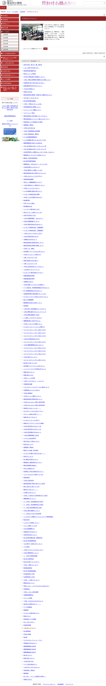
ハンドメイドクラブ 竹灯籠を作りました (34, 369)
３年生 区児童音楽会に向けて (31, 339)
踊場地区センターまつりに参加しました (34, 155)
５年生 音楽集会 (28, 393)
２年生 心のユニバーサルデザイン (32, 176)
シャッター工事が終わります (31, 209)
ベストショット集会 (29, 113)
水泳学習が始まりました (30, 534)
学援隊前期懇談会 (28, 595)
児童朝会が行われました (30, 643)
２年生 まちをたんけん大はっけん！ (33, 550)
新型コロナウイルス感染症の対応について (10, 58)
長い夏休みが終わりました (30, 459)
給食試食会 (26, 477)
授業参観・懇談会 (28, 125)
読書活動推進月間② (29, 275)
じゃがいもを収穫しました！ (31, 522)
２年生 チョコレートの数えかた (32, 254)
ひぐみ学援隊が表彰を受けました (32, 191)
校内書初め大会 (27, 206)
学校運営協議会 (7, 83)
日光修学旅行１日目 (29, 577)
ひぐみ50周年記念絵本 (9, 53)
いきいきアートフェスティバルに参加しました (36, 387)
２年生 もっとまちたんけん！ (31, 188)
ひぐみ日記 (15, 11)
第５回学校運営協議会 (29, 101)
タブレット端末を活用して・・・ (32, 414)
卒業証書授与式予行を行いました (32, 86)
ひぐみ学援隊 (6, 79)
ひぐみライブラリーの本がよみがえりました (35, 296)
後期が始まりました (29, 372)
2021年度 (5, 43)
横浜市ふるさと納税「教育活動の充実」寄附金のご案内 (10, 89)
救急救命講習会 (27, 568)
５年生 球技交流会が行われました (32, 224)
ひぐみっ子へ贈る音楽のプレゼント (33, 272)
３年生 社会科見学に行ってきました (33, 266)
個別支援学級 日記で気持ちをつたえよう (34, 173)
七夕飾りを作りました (29, 492)
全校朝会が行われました (30, 531)
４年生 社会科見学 (28, 480)
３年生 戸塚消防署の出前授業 (31, 131)
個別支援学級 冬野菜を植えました (32, 399)
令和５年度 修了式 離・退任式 (32, 64)
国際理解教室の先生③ (29, 646)
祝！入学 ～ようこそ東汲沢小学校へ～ (34, 676)
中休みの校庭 (27, 634)
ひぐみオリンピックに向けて (31, 420)
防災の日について (28, 444)
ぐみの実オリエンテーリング (31, 269)
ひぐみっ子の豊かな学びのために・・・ (34, 453)
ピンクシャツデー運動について (32, 110)
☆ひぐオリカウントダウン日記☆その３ (34, 351)
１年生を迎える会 (28, 661)
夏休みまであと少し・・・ (30, 489)
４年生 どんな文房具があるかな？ (32, 197)
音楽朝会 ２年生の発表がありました (33, 471)
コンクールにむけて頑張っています (33, 474)
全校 (45, 48)
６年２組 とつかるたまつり (31, 98)
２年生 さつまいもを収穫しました (32, 324)
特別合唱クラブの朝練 (29, 619)
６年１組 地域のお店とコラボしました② (34, 146)
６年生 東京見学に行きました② (32, 426)
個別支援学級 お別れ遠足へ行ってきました (35, 116)
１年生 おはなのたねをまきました (33, 601)
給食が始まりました (29, 658)
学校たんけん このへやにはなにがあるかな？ (36, 586)
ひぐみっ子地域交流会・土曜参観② (33, 227)
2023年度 (22, 11)
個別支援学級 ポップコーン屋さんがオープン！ (36, 119)
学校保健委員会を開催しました (32, 107)
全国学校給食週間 (28, 179)
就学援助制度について (9, 75)
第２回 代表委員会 (28, 559)
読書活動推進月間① (29, 278)
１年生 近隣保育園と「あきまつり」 (33, 218)
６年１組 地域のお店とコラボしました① (34, 149)
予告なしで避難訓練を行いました (32, 182)
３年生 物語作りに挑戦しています (32, 170)
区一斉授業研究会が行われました (32, 290)
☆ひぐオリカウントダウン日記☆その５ (34, 342)
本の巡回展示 (27, 631)
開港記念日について (29, 583)
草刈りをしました (28, 456)
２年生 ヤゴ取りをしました (31, 580)
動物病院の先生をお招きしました (32, 302)
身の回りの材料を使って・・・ (32, 604)
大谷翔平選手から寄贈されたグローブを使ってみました (38, 152)
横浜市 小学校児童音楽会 (30, 158)
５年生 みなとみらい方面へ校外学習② (34, 402)
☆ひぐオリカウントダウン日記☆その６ (34, 336)
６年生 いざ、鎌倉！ (29, 248)
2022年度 (5, 40)
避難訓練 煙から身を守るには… (32, 320)
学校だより (6, 23)
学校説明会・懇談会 (29, 670)
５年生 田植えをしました (30, 565)
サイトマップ (69, 684)
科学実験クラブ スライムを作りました (34, 366)
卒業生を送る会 (27, 92)
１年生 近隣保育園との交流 (31, 435)
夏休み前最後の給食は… (30, 465)
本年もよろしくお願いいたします (32, 212)
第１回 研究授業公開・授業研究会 (32, 537)
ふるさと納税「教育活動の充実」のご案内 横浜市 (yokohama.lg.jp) (10, 107)
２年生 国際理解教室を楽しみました (33, 345)
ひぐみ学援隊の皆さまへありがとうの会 (34, 140)
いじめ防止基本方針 (8, 63)
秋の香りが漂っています (30, 363)
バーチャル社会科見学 (29, 438)
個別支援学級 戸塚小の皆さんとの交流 (34, 483)
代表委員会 (26, 589)
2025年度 (5, 34)
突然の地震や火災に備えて (30, 260)
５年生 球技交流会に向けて (31, 236)
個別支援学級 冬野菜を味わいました (33, 242)
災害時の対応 (6, 71)
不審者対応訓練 (27, 384)
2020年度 (5, 46)
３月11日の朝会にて (29, 89)
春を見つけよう (27, 655)
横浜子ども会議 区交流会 (30, 450)
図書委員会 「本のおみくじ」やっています (35, 164)
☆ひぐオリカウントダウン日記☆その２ (34, 354)
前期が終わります (28, 375)
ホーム (3, 7)
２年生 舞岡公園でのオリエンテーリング (34, 312)
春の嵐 (25, 637)
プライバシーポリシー (49, 684)
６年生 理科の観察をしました (31, 510)
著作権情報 (60, 684)
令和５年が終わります (29, 215)
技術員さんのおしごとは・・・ (32, 408)
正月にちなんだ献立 (29, 203)
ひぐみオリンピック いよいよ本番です (34, 327)
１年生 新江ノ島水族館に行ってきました (34, 309)
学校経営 (5, 19)
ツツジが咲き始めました (30, 664)
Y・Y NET (10, 120)
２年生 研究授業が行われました (32, 432)
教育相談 (5, 67)
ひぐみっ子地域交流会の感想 (31, 194)
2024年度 (5, 37)
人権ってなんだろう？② (30, 257)
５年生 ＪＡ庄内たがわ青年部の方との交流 (35, 495)
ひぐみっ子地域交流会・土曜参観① (33, 230)
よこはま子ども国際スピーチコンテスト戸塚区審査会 (38, 516)
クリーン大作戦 (27, 598)
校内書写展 (26, 200)
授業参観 (25, 610)
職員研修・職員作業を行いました (32, 462)
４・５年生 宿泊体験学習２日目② (33, 504)
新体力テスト (27, 616)
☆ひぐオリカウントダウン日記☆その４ (34, 348)
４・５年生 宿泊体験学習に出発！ (32, 507)
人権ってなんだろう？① (30, 263)
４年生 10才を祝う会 (29, 128)
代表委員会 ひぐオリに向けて (31, 390)
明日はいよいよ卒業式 (29, 73)
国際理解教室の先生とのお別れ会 (32, 143)
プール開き (26, 546)
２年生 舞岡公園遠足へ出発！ (31, 315)
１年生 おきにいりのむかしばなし (32, 233)
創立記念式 (26, 519)
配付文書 (5, 28)
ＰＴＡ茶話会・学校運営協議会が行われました (36, 287)
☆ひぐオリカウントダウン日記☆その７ (34, 333)
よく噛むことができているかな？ (32, 317)
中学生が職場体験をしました (31, 221)
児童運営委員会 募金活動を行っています (34, 293)
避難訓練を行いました (29, 498)
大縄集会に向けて (28, 281)
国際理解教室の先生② (29, 649)
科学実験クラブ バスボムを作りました (34, 251)
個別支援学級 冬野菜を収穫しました (33, 245)
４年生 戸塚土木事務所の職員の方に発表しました (37, 79)
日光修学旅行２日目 (29, 574)
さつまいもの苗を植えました (31, 613)
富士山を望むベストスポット (31, 562)
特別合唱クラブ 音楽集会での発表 (32, 122)
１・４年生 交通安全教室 (30, 556)
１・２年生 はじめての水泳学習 (32, 513)
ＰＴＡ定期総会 (27, 607)
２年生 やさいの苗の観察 (30, 592)
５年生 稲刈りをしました (30, 357)
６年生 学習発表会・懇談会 (31, 134)
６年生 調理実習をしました (31, 553)
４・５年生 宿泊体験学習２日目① (33, 501)
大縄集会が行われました (30, 239)
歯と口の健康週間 (28, 299)
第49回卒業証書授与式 (29, 70)
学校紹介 (5, 15)
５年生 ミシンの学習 (29, 378)
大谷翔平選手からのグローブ (31, 167)
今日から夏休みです (29, 468)
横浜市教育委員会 (10, 116)
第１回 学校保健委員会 (29, 540)
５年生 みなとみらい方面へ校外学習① (34, 405)
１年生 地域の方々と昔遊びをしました (34, 185)
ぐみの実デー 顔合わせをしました (32, 543)
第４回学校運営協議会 (29, 161)
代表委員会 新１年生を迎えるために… (34, 83)
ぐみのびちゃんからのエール (31, 667)
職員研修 (25, 673)
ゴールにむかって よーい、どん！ (32, 640)
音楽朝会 (25, 305)
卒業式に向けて (27, 679)
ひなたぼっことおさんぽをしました (33, 411)
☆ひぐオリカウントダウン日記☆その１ (34, 360)
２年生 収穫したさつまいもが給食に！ (34, 284)
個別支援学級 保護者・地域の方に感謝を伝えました (37, 95)
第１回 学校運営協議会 (29, 571)
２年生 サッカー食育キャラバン (32, 396)
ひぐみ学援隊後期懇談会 (30, 137)
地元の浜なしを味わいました (31, 441)
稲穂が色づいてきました (30, 417)
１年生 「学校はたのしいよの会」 (32, 104)
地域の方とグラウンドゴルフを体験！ (34, 423)
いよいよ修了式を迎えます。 (31, 67)
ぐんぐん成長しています (30, 525)
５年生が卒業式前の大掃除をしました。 (34, 76)
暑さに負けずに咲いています (31, 486)
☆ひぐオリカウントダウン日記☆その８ (34, 330)
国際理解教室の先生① (29, 652)
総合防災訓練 (27, 625)
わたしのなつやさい (29, 622)
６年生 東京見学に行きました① (32, 429)
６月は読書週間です (29, 528)
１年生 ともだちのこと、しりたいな (33, 381)
